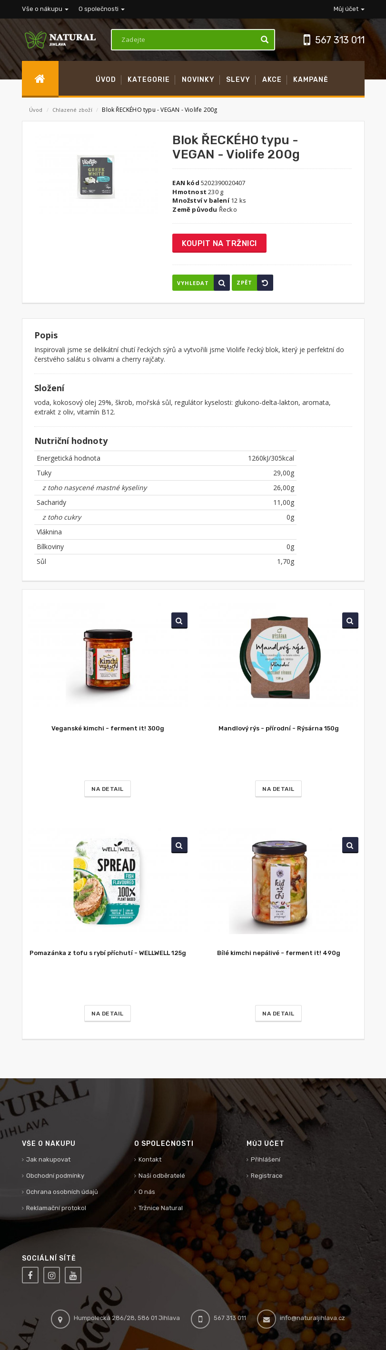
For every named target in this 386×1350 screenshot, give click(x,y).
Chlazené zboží (73, 109)
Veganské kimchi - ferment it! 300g (107, 728)
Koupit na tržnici (219, 243)
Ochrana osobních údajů (62, 1191)
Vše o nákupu (45, 8)
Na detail (107, 789)
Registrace (267, 1175)
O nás (147, 1191)
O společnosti (102, 8)
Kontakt (150, 1159)
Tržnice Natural (161, 1208)
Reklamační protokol (56, 1208)
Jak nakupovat (48, 1159)
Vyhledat (203, 283)
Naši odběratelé (162, 1175)
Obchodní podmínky (55, 1175)
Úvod (36, 109)
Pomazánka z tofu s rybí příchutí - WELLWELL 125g (108, 952)
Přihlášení (265, 1159)
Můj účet (349, 8)
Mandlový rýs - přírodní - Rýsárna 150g (278, 728)
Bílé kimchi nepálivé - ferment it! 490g (278, 952)
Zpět (255, 283)
